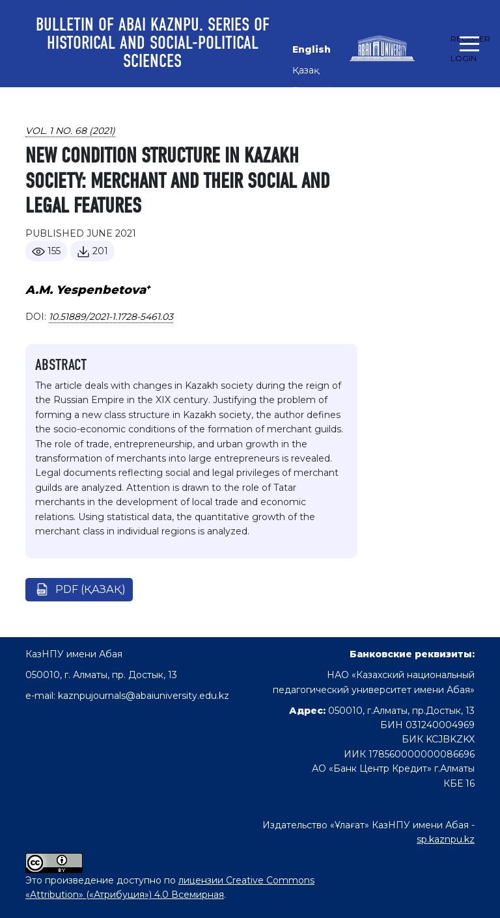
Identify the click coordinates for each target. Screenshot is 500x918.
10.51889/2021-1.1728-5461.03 (111, 316)
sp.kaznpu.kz (446, 839)
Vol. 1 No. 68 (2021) (70, 131)
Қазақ (305, 70)
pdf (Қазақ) (90, 589)
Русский (312, 91)
